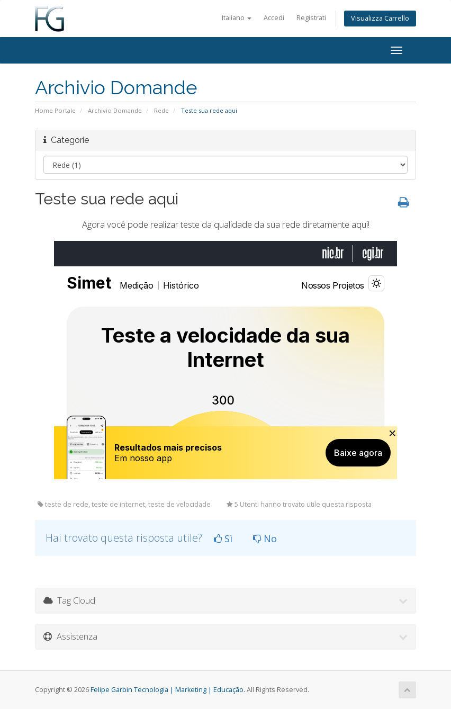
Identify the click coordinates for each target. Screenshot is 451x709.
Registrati (311, 17)
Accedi (274, 17)
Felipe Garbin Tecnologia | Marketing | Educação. (168, 689)
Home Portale (55, 110)
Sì (223, 538)
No (265, 538)
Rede (161, 110)
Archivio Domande (115, 110)
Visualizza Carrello (380, 18)
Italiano (236, 17)
